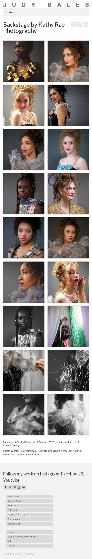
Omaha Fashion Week (27, 442)
